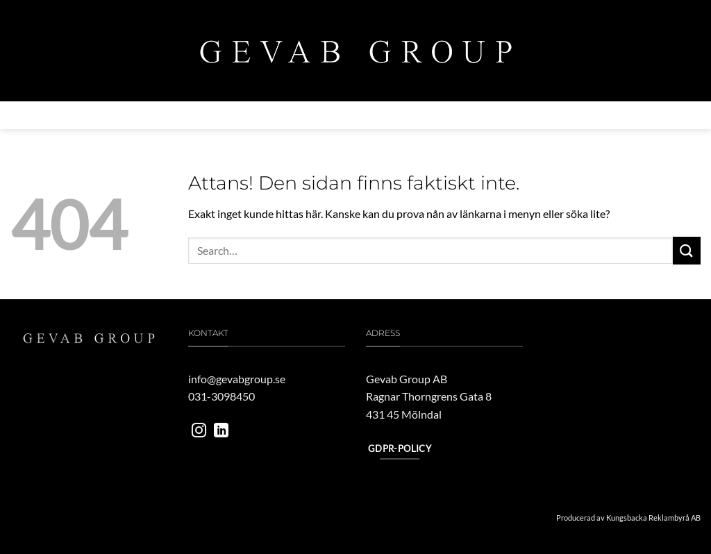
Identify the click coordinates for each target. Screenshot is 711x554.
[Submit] (687, 250)
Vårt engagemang (415, 115)
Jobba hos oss (505, 115)
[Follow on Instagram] (199, 431)
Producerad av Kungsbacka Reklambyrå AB (628, 517)
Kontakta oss (585, 115)
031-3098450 (221, 396)
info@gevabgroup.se (236, 378)
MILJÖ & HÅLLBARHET (312, 115)
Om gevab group (121, 115)
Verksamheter (212, 114)
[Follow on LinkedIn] (221, 431)
